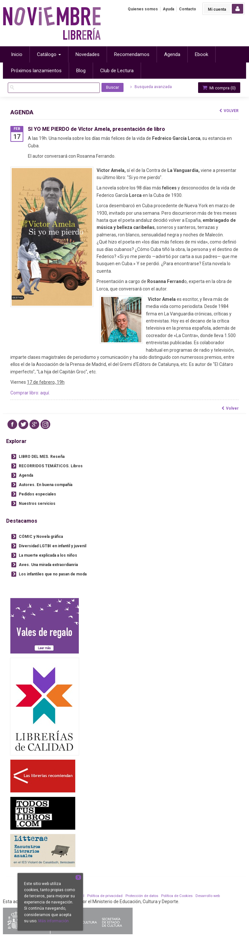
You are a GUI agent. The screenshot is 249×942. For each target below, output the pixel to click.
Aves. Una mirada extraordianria (48, 564)
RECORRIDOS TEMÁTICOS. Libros (51, 466)
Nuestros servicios (37, 503)
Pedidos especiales (37, 494)
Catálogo (49, 54)
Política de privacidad (105, 896)
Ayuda (168, 9)
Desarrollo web (208, 896)
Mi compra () (218, 87)
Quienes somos (143, 9)
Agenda (26, 475)
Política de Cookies (177, 896)
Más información (53, 921)
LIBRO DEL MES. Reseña (42, 456)
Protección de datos (141, 896)
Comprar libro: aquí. (30, 392)
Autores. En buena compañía (45, 484)
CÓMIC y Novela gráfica (41, 536)
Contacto (187, 9)
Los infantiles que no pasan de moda (53, 574)
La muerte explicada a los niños (48, 555)
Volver (229, 110)
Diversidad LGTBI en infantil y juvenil (52, 546)
